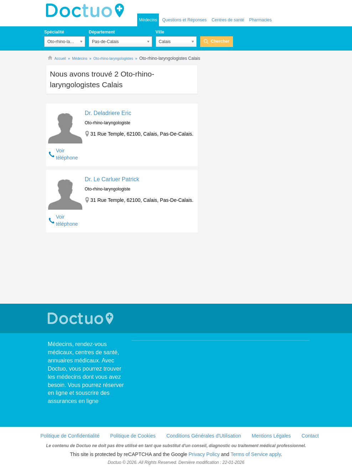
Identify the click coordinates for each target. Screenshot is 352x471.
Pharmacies (260, 19)
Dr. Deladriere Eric (108, 113)
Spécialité (54, 32)
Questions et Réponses (184, 19)
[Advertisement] (122, 269)
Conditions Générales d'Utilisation (203, 436)
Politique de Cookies (133, 436)
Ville (160, 32)
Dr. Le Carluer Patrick (112, 179)
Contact (310, 436)
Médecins (148, 19)
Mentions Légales (271, 436)
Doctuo (87, 11)
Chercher (220, 41)
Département (102, 32)
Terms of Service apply (256, 454)
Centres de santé (228, 19)
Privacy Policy (203, 454)
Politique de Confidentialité (69, 436)
